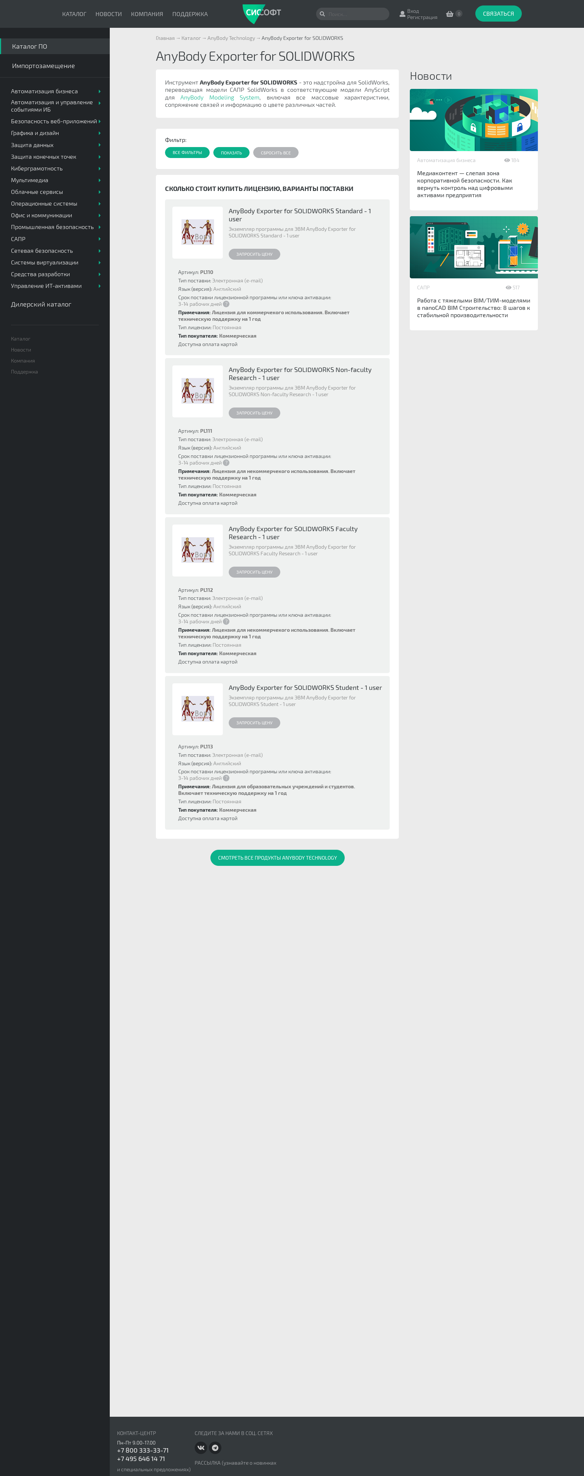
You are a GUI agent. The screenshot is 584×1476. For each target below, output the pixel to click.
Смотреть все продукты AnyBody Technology (277, 858)
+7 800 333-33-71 (143, 1450)
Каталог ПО (29, 46)
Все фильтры (187, 152)
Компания (147, 13)
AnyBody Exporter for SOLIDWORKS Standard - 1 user (300, 215)
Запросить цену (254, 253)
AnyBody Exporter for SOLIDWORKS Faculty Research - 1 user (293, 533)
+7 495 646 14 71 (141, 1458)
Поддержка (190, 13)
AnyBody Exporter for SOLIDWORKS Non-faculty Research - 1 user (300, 373)
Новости (109, 13)
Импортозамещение (43, 65)
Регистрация (422, 17)
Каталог (74, 13)
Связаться (498, 13)
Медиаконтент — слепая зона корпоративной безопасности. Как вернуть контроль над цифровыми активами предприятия (465, 183)
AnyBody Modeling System (219, 97)
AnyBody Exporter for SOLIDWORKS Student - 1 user (305, 687)
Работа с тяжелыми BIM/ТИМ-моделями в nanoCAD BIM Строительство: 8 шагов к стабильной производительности (473, 307)
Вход (413, 11)
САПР (423, 287)
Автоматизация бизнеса (446, 160)
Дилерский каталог (41, 304)
